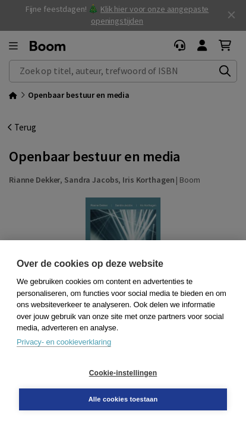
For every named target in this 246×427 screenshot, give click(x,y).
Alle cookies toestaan (123, 399)
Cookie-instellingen (123, 373)
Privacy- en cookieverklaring (64, 341)
